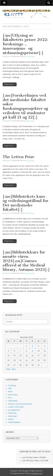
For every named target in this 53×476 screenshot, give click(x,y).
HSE (10, 388)
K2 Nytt (25, 471)
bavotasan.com (37, 473)
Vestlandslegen (14, 422)
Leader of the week (16, 407)
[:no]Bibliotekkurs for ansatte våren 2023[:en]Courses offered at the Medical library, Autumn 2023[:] (26, 261)
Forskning (12, 385)
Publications (13, 401)
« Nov (7, 369)
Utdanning (12, 413)
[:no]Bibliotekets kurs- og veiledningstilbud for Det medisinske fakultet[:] (25, 203)
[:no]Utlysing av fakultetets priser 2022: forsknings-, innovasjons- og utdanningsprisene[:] (25, 44)
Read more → (9, 84)
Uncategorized (14, 410)
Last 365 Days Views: (31, 461)
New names (13, 395)
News (10, 392)
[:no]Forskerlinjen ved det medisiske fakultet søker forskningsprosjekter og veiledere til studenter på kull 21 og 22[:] (25, 106)
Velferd (11, 419)
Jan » (14, 369)
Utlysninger (12, 416)
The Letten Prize (18, 156)
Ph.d (10, 398)
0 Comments (30, 56)
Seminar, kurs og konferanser (20, 404)
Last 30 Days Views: (30, 457)
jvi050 (7, 56)
